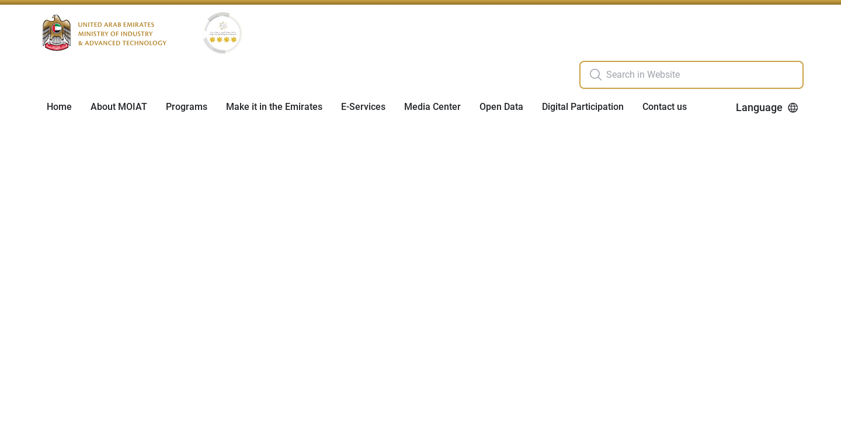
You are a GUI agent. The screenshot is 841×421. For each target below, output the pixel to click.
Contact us (664, 106)
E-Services (363, 106)
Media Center (432, 106)
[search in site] (703, 75)
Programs (186, 106)
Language (767, 107)
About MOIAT (119, 106)
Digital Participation (583, 106)
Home (59, 106)
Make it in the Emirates (274, 106)
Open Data (501, 106)
